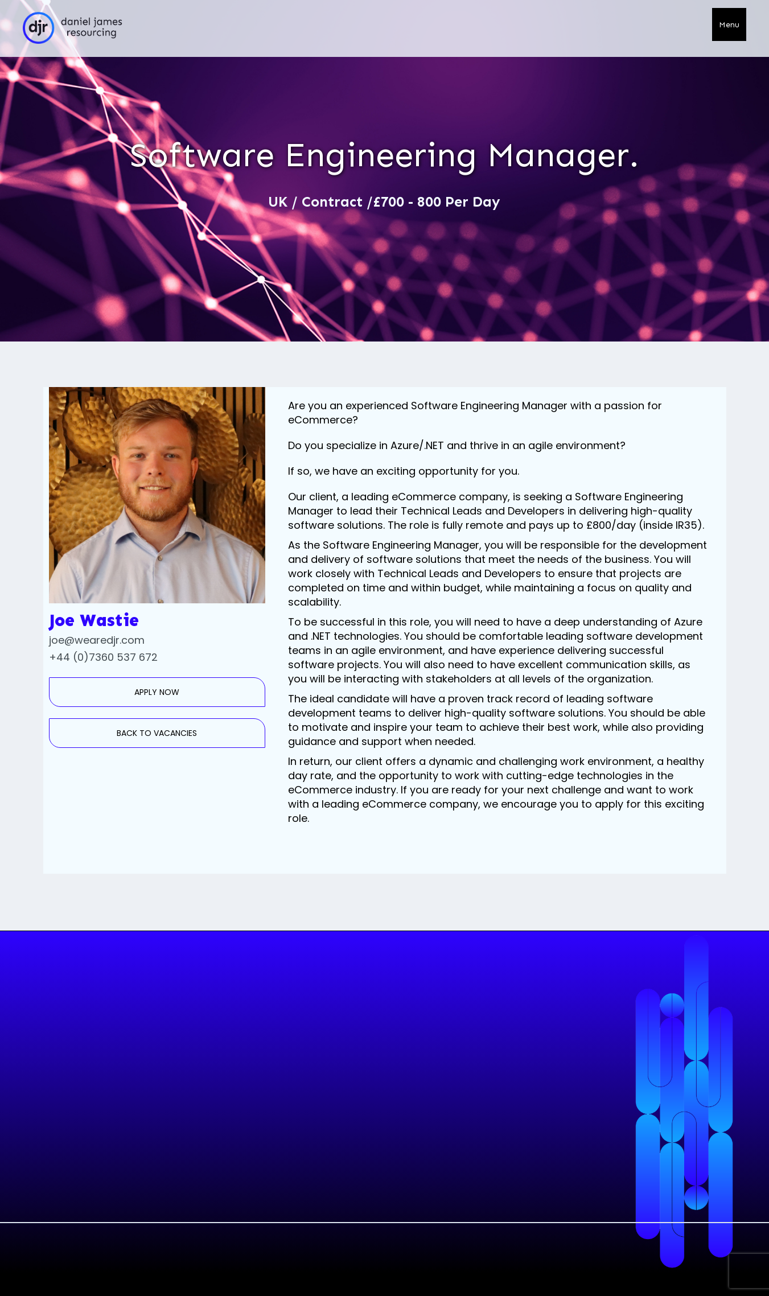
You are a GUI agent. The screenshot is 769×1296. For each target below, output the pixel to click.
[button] (729, 24)
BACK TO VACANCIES (157, 733)
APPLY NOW (156, 692)
